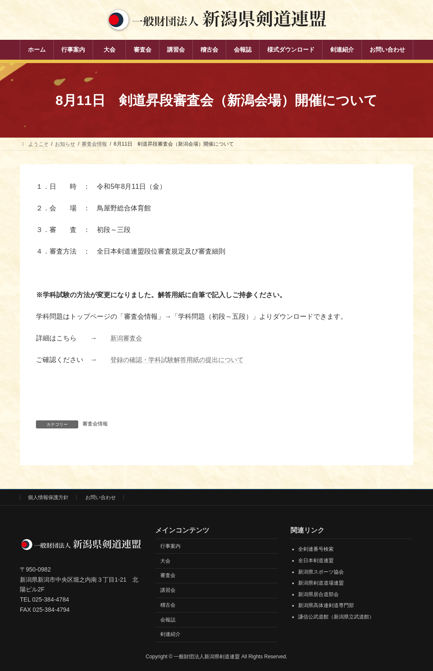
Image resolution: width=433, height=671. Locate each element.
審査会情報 (95, 424)
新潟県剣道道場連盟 (321, 583)
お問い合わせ (100, 497)
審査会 (167, 576)
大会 (165, 561)
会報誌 (167, 620)
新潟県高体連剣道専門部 (326, 606)
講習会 (167, 590)
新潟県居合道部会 (318, 594)
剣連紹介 (170, 635)
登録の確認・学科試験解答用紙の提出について (181, 359)
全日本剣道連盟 (316, 560)
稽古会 (167, 605)
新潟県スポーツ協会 (321, 572)
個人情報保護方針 (48, 497)
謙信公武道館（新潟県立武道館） (336, 617)
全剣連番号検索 (316, 549)
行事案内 (170, 546)
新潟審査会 (127, 338)
